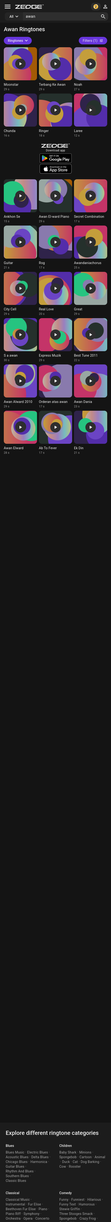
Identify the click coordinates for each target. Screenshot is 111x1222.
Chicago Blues (17, 1162)
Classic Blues (16, 1181)
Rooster (75, 1166)
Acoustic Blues (17, 1157)
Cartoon (85, 1157)
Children (65, 1146)
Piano (43, 1209)
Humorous (87, 1204)
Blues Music (15, 1152)
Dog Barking (90, 1162)
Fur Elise (34, 1204)
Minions (85, 1152)
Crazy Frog (87, 1218)
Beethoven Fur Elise (21, 1209)
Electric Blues (37, 1152)
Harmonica (38, 1162)
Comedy (65, 1193)
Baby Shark (67, 1152)
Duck (66, 1162)
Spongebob (68, 1157)
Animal (100, 1157)
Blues (10, 1146)
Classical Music (18, 1199)
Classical (12, 1193)
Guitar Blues (15, 1166)
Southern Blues (17, 1176)
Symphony (31, 1214)
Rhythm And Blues (20, 1171)
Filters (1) (93, 41)
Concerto (42, 1218)
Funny (64, 1199)
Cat (75, 1162)
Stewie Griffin (69, 1209)
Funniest (77, 1199)
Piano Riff (13, 1214)
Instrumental (15, 1204)
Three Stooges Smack (76, 1214)
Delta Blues (40, 1157)
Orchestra (13, 1218)
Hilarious (94, 1199)
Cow (62, 1166)
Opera (27, 1218)
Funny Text (67, 1204)
